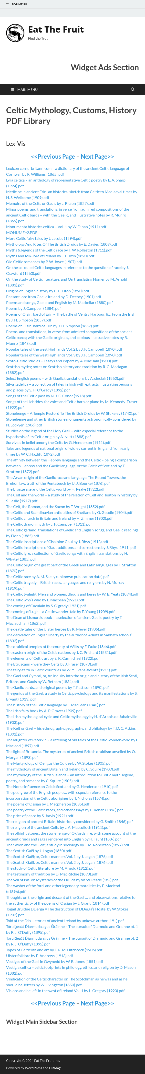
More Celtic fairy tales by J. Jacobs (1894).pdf (44, 238)
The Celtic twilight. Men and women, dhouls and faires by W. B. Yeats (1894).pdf (72, 594)
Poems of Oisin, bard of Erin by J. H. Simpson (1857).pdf (52, 325)
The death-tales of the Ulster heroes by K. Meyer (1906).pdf (55, 629)
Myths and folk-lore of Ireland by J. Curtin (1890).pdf (50, 255)
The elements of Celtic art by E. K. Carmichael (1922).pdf (53, 658)
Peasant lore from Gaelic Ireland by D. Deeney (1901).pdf (53, 296)
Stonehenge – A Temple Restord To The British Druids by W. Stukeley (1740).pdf (72, 413)
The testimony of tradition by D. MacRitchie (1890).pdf (51, 874)
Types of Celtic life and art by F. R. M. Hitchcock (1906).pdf (54, 949)
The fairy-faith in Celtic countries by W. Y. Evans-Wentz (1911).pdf (61, 669)
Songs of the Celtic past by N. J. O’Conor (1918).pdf (48, 395)
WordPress (33, 1068)
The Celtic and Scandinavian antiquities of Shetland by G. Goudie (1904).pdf (69, 512)
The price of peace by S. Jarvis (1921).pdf (39, 815)
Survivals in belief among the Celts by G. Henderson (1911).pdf (58, 442)
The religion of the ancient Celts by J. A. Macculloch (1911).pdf (58, 827)
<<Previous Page (53, 156)
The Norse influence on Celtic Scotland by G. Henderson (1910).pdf (62, 786)
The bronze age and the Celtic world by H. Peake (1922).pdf (55, 489)
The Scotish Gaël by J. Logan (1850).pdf (38, 850)
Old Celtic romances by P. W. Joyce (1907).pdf (44, 261)
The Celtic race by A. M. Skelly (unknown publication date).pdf (57, 576)
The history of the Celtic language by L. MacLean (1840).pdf (55, 704)
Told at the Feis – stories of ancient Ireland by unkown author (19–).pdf (65, 920)
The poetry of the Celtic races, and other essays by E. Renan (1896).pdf (64, 809)
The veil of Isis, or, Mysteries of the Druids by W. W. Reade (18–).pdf (62, 879)
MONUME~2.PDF (21, 232)
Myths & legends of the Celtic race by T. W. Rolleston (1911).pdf (59, 250)
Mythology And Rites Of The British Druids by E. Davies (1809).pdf (61, 244)
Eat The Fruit (56, 29)
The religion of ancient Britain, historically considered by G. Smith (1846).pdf (69, 821)
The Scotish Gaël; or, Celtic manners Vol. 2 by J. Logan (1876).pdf (59, 862)
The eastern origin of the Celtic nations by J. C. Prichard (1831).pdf (61, 652)
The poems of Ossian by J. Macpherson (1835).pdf (47, 804)
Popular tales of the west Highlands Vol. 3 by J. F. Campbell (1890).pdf (64, 355)
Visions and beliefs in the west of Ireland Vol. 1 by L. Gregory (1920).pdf (65, 990)
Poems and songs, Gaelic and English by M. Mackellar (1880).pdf (59, 302)
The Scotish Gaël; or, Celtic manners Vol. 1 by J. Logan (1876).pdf (59, 856)
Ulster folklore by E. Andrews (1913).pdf (39, 955)
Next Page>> (97, 156)
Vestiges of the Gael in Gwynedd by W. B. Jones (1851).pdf (54, 961)
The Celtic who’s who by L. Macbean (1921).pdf (45, 600)
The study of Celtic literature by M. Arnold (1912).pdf (50, 868)
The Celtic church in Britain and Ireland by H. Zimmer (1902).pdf (59, 518)
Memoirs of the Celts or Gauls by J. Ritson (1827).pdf (50, 203)
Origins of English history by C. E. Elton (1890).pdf (47, 290)
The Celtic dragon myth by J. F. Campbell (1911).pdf (49, 524)
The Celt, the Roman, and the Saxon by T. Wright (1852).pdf (55, 506)
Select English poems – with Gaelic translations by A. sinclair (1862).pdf (65, 378)
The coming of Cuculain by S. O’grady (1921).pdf (46, 605)
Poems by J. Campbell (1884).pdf (33, 308)
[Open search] (132, 89)
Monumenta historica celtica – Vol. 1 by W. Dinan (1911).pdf (56, 226)
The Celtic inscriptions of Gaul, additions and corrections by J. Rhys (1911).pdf (71, 547)
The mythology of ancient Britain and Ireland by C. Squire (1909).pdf (62, 769)
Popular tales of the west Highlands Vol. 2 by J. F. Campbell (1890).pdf (64, 349)
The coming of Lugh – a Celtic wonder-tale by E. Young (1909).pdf (60, 611)
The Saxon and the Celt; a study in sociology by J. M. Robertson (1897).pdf (67, 844)
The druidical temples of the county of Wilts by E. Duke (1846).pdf (60, 646)
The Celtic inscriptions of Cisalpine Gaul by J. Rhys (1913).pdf (57, 541)
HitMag (55, 1068)
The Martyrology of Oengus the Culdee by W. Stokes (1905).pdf (59, 763)
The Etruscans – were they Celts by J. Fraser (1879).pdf (51, 664)
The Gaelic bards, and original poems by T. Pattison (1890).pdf (57, 687)
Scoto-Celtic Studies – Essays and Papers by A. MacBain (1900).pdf (61, 360)
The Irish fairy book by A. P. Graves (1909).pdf (44, 710)
